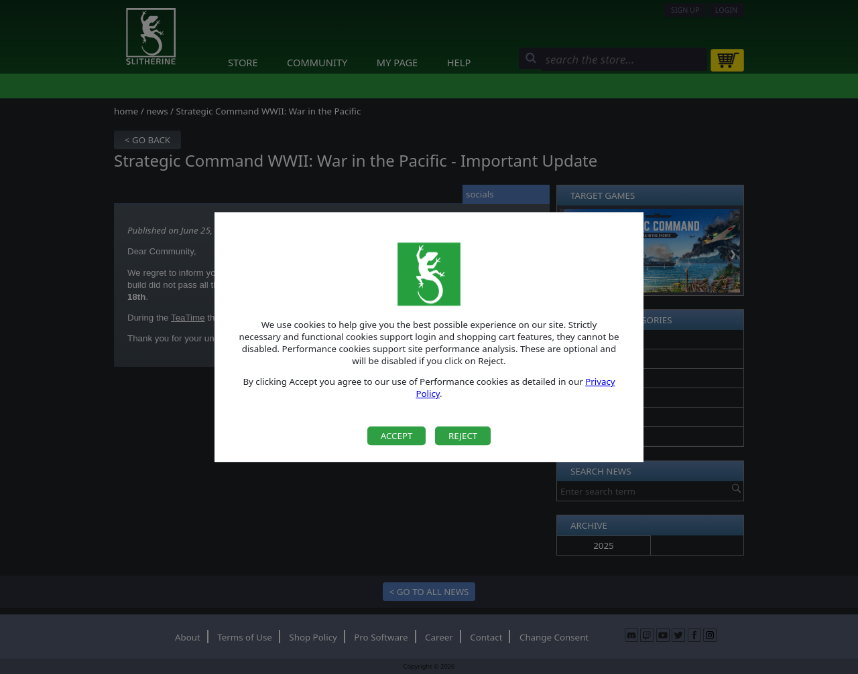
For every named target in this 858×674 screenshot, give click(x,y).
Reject (462, 436)
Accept (397, 436)
